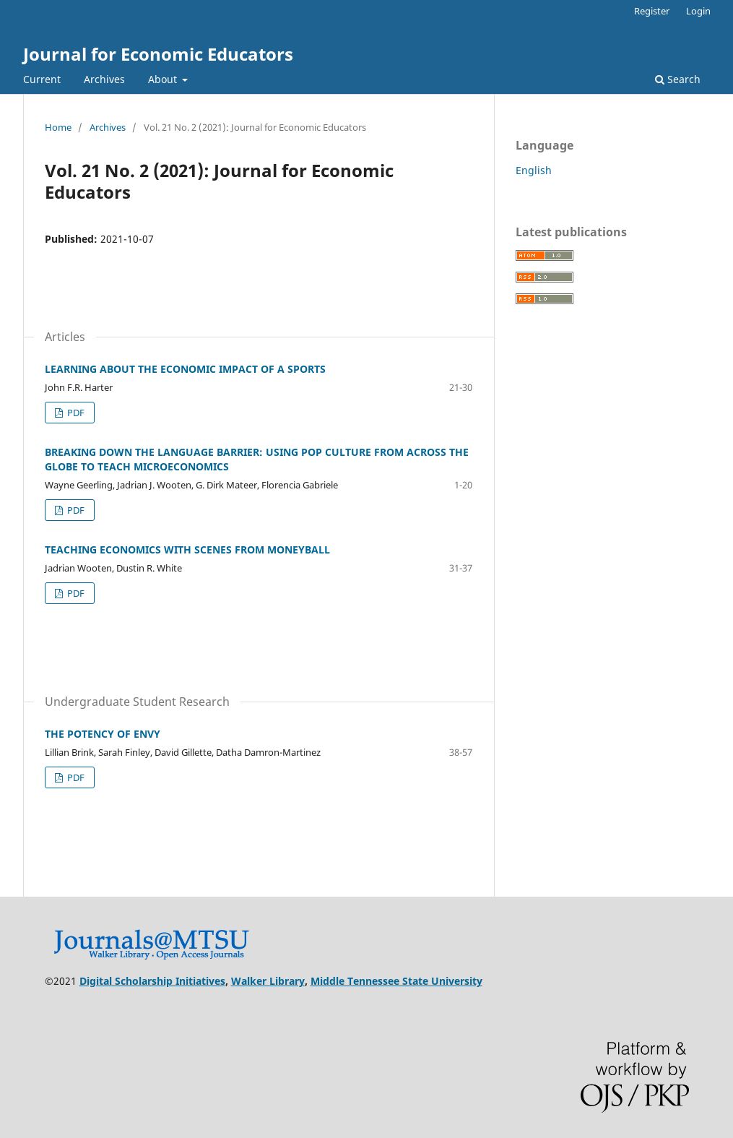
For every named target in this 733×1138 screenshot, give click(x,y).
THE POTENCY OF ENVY (102, 734)
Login (698, 10)
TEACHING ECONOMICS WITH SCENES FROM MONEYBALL (187, 549)
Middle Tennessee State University (396, 981)
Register (651, 10)
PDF (74, 412)
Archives (104, 79)
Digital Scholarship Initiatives (152, 981)
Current (42, 79)
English (534, 170)
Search (678, 79)
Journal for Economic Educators (158, 54)
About (164, 79)
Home (58, 127)
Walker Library (268, 981)
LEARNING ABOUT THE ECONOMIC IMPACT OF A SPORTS (185, 369)
